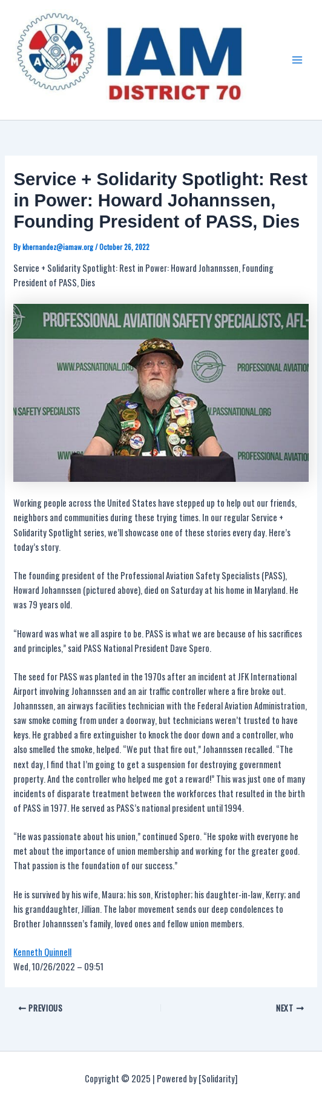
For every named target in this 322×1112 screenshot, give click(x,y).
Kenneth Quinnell (42, 952)
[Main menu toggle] (297, 60)
